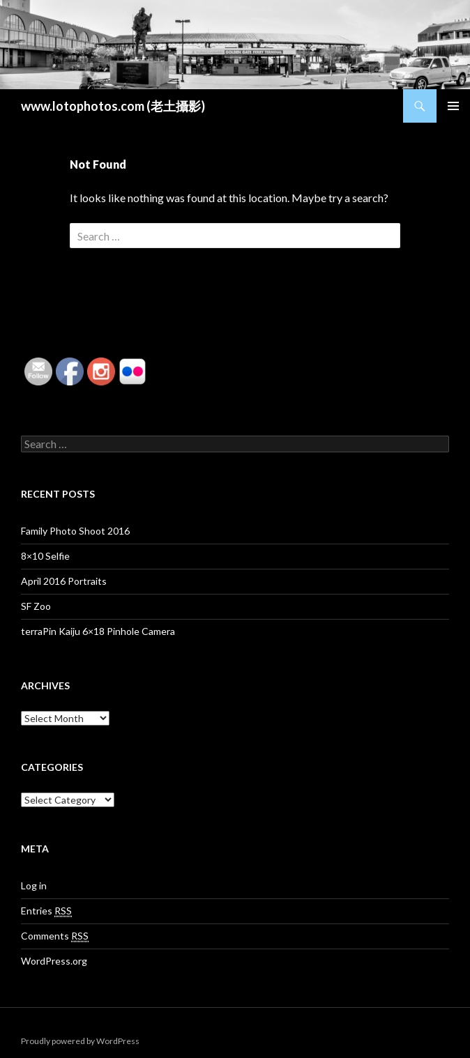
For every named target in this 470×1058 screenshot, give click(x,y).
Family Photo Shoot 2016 (75, 531)
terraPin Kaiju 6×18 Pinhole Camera (98, 631)
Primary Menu (453, 106)
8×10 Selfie (45, 556)
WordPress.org (54, 961)
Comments (55, 936)
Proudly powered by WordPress (80, 1041)
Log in (34, 885)
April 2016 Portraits (64, 581)
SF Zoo (36, 606)
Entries (46, 911)
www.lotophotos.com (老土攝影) (113, 106)
